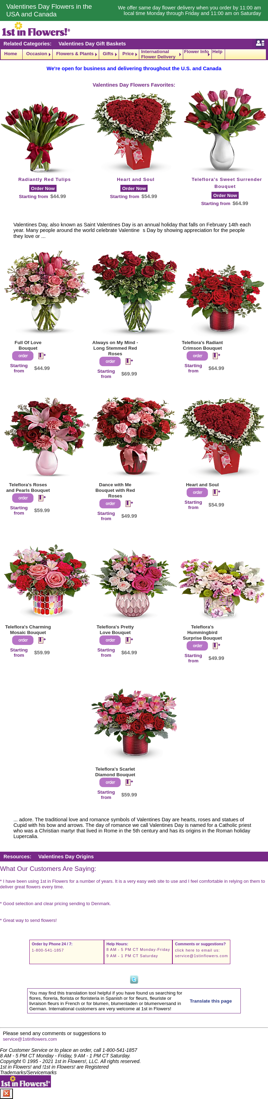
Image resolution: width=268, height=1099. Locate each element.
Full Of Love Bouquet (28, 345)
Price (128, 53)
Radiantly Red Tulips (44, 179)
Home (10, 53)
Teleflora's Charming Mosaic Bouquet (28, 629)
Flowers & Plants (75, 53)
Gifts (108, 53)
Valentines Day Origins (66, 856)
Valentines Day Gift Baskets (92, 43)
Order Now (43, 188)
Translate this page (211, 1001)
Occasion (36, 53)
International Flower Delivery (158, 54)
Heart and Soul (136, 179)
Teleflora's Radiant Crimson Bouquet (202, 345)
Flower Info (196, 51)
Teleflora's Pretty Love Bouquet (115, 629)
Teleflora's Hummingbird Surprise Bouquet (202, 632)
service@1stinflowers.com (201, 956)
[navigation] (134, 54)
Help (218, 51)
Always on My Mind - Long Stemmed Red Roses (115, 348)
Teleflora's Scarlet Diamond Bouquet (115, 771)
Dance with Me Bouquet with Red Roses (115, 490)
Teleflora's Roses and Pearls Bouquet (28, 487)
